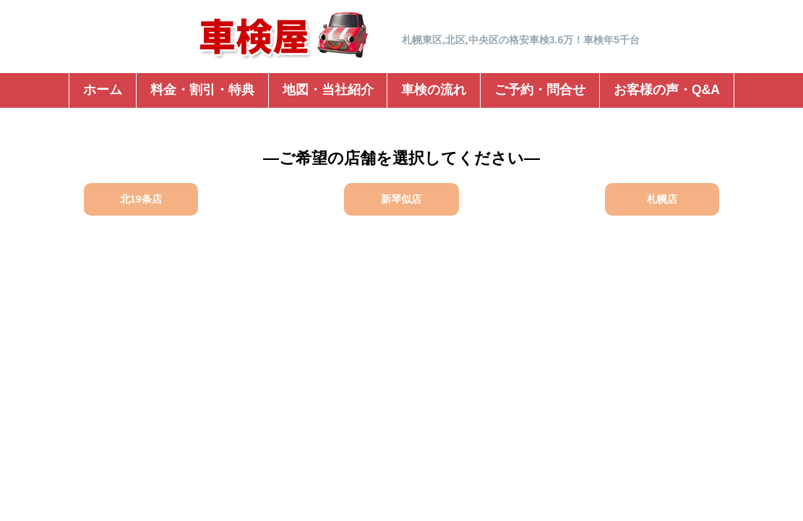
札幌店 (662, 199)
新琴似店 (401, 199)
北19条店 (141, 199)
